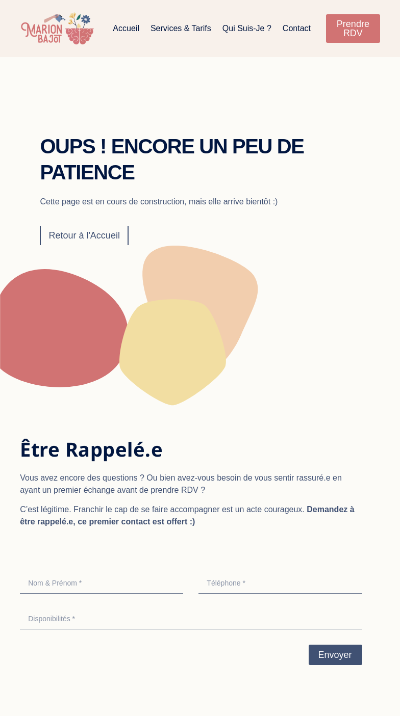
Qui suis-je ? (246, 28)
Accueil (126, 28)
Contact (297, 28)
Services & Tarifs (181, 28)
